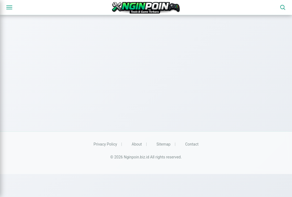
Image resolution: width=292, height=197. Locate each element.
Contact (191, 144)
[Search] (283, 7)
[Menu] (9, 7)
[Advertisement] (146, 79)
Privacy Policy (105, 144)
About (137, 144)
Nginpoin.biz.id (136, 157)
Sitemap (163, 144)
